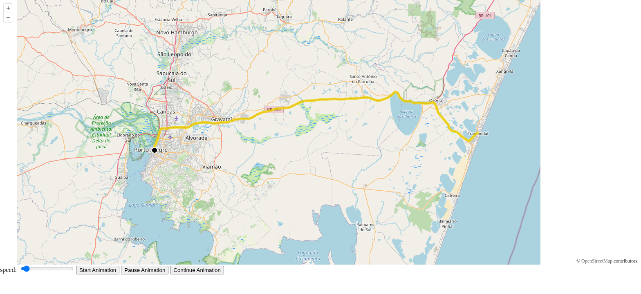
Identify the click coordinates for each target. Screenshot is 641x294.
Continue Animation (197, 270)
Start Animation (97, 270)
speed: (38, 269)
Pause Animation (144, 270)
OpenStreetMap (596, 261)
